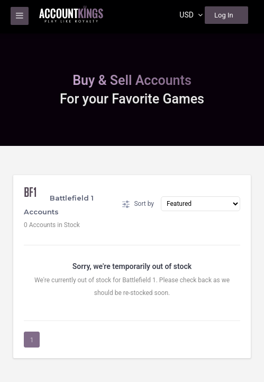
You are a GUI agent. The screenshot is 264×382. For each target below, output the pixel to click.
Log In (223, 15)
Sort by (138, 204)
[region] (132, 191)
